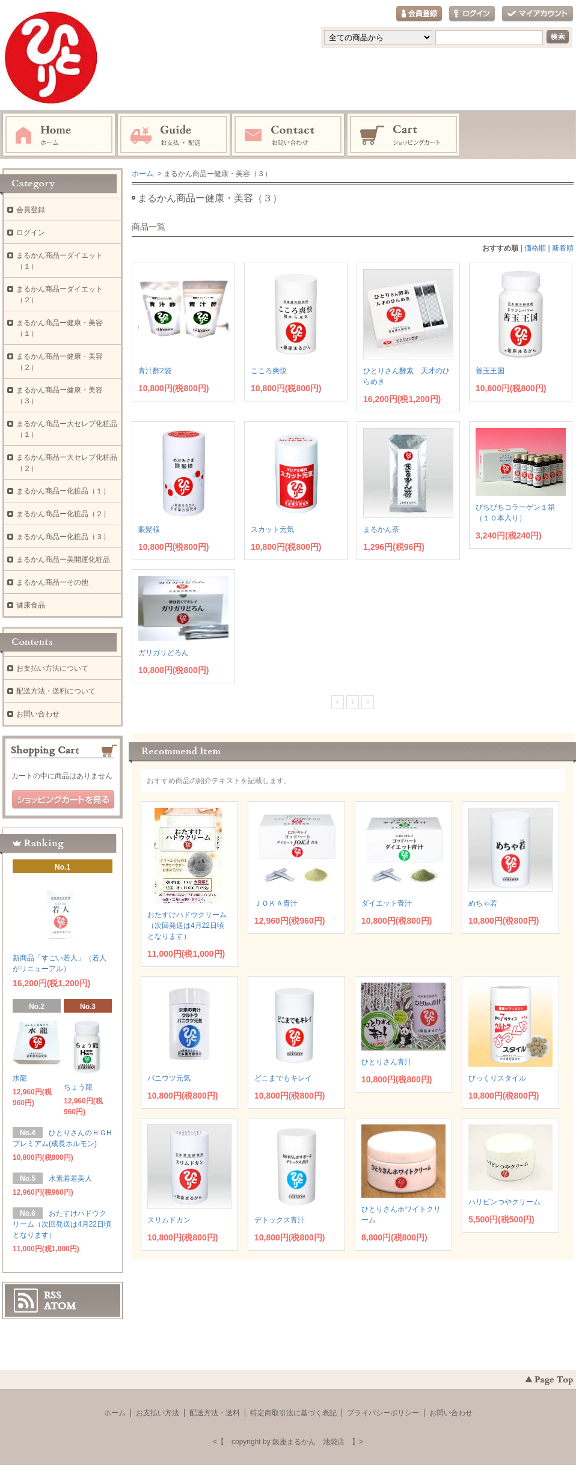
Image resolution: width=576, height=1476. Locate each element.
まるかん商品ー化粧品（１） (63, 491)
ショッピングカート (404, 135)
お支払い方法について (52, 668)
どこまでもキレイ (283, 1078)
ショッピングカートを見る (63, 800)
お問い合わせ (288, 135)
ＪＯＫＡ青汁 (276, 903)
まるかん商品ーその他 (52, 582)
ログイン (472, 14)
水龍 (20, 1078)
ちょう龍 (78, 1087)
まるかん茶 (381, 529)
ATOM (60, 1306)
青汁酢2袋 (154, 371)
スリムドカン (169, 1220)
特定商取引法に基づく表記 (293, 1413)
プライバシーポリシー (383, 1413)
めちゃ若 (482, 903)
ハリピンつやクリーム (504, 1202)
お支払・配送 (173, 135)
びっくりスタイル (497, 1078)
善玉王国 (490, 371)
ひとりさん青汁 (386, 1062)
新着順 (563, 248)
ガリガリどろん (163, 652)
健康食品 (30, 605)
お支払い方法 (157, 1413)
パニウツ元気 (169, 1078)
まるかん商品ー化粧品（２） (63, 514)
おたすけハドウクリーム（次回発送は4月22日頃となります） (187, 925)
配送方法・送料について (56, 691)
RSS (52, 1295)
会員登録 (419, 14)
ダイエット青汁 (386, 903)
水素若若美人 (74, 1178)
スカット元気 (272, 529)
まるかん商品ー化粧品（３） (63, 536)
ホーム (58, 135)
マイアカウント (537, 14)
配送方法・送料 (214, 1413)
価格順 (535, 248)
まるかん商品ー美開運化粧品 (63, 559)
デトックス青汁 (279, 1220)
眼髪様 (149, 529)
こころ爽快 (269, 371)
